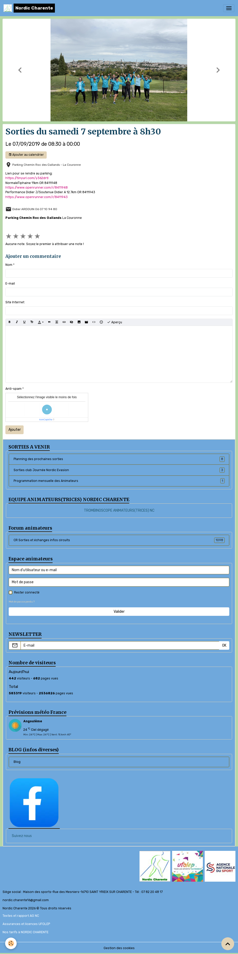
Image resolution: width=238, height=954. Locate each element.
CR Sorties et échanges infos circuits (119, 540)
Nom (8, 265)
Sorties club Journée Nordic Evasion (119, 470)
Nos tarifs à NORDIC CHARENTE (25, 932)
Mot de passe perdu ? (22, 601)
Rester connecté (26, 592)
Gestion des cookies (119, 948)
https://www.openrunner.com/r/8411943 (36, 197)
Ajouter (14, 429)
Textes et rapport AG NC (21, 916)
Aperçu (114, 322)
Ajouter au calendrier (26, 155)
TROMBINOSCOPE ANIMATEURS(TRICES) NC (119, 510)
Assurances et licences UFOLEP (26, 924)
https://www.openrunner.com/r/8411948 (36, 187)
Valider (119, 611)
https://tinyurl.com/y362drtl (26, 178)
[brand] (29, 8)
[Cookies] (11, 943)
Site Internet (14, 302)
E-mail (10, 283)
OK (224, 645)
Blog (17, 762)
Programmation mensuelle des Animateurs (119, 480)
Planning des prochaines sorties (119, 459)
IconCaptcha (45, 419)
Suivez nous (22, 836)
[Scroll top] (227, 943)
